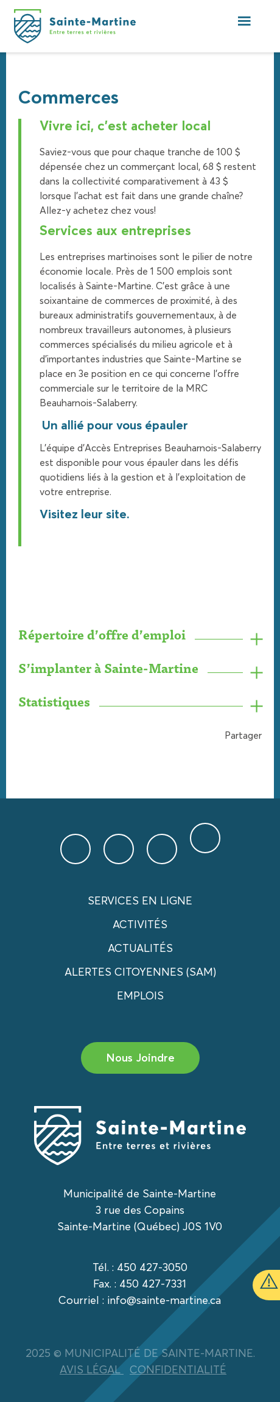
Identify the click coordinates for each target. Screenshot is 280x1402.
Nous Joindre (140, 1057)
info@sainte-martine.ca (164, 1300)
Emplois (140, 995)
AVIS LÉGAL (92, 1369)
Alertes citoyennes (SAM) (140, 972)
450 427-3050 (152, 1267)
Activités (140, 924)
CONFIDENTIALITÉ (178, 1369)
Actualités (140, 948)
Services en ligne (140, 900)
